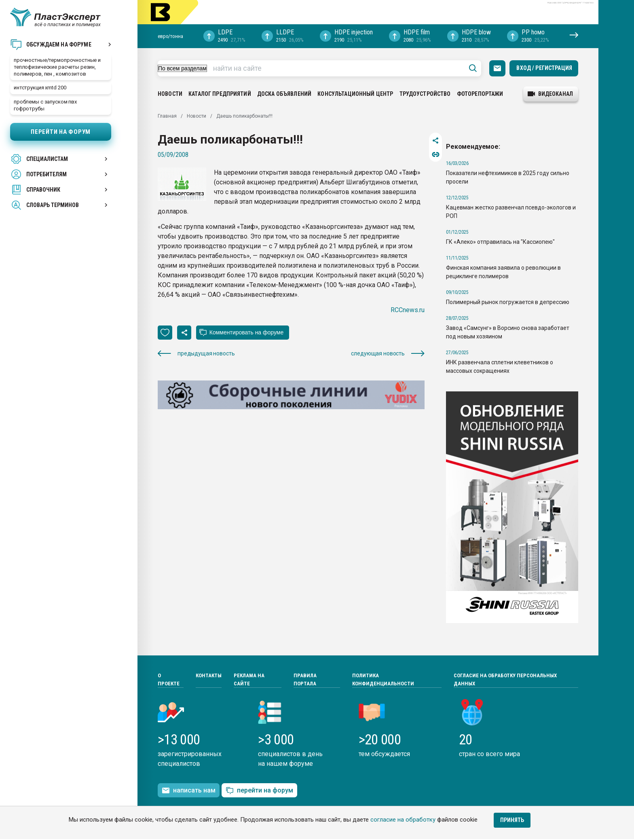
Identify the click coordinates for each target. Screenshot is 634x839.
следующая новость (388, 353)
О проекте (169, 679)
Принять (512, 820)
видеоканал (550, 94)
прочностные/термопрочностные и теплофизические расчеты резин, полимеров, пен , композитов (57, 67)
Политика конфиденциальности (383, 679)
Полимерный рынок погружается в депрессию (507, 302)
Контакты (209, 675)
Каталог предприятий (219, 94)
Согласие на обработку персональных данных (505, 679)
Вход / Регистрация (544, 68)
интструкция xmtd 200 (40, 88)
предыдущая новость (196, 353)
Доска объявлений (284, 94)
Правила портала (305, 679)
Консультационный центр (355, 94)
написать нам (189, 790)
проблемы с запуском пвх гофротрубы (45, 105)
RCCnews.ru (408, 310)
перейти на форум (259, 790)
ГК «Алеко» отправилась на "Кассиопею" (500, 242)
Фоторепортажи (480, 94)
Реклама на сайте (249, 679)
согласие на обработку (402, 819)
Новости (170, 94)
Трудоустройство (425, 94)
